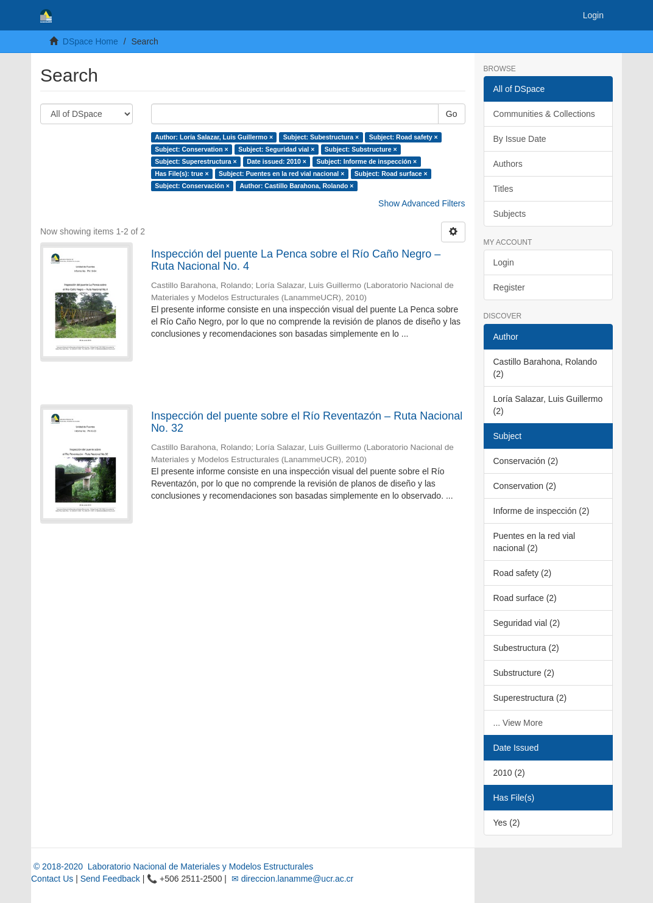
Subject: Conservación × (192, 185)
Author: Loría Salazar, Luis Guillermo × (214, 137)
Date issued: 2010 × (276, 161)
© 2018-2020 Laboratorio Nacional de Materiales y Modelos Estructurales (172, 866)
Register (509, 287)
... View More (518, 723)
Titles (503, 189)
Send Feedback (110, 879)
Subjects (509, 214)
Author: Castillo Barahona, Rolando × (296, 185)
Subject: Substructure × (361, 149)
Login (503, 262)
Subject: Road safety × (403, 137)
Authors (508, 164)
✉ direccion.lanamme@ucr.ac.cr (291, 879)
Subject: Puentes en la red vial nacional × (281, 173)
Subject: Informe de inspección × (366, 161)
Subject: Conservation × (191, 149)
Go (451, 114)
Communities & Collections (544, 114)
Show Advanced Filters (421, 203)
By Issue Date (519, 139)
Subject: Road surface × (391, 173)
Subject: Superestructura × (196, 161)
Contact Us (52, 879)
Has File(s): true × (181, 173)
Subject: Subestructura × (321, 137)
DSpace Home (90, 41)
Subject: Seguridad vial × (276, 149)
